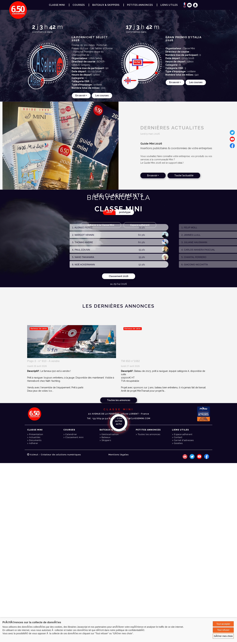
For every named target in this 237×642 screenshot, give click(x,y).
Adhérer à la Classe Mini (101, 225)
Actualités (34, 437)
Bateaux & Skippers (105, 5)
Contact (178, 437)
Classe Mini (57, 5)
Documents (35, 440)
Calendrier (71, 434)
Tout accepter (223, 624)
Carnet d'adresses (184, 440)
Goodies (178, 443)
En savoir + (81, 95)
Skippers (106, 440)
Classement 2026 (118, 276)
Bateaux (106, 437)
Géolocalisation (110, 434)
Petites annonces (140, 5)
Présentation (36, 434)
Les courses (102, 95)
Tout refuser (223, 630)
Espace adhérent (139, 225)
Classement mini (74, 437)
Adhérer (33, 443)
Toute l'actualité (183, 175)
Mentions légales (118, 454)
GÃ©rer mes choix (223, 636)
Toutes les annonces (118, 400)
